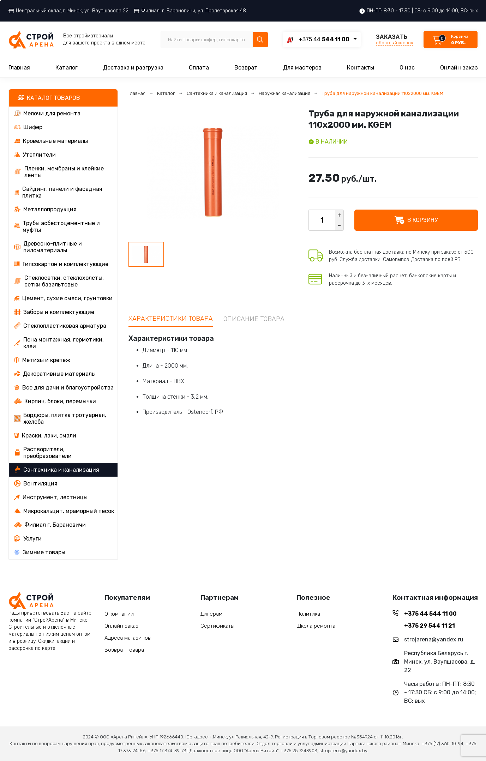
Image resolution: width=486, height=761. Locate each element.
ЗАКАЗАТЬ (394, 40)
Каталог (66, 67)
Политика (308, 614)
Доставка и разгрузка (133, 67)
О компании (119, 614)
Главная (19, 67)
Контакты (360, 67)
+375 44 (324, 39)
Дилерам (211, 614)
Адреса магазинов (127, 638)
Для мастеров (302, 67)
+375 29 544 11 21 (429, 625)
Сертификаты (217, 626)
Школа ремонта (315, 626)
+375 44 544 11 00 (430, 613)
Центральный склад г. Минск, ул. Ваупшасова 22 (68, 11)
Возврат (246, 67)
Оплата (199, 67)
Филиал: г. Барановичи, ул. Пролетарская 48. (190, 11)
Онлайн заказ (459, 67)
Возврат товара (124, 650)
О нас (407, 67)
